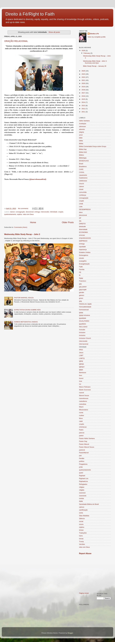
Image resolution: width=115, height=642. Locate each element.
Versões (82, 544)
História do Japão (85, 304)
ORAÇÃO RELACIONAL (16, 41)
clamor (12, 212)
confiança (82, 195)
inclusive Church (85, 338)
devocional (30, 212)
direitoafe (82, 226)
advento (82, 129)
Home (33, 222)
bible (81, 138)
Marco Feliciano (84, 387)
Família (81, 269)
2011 (84, 112)
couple (81, 201)
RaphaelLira (83, 481)
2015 (84, 99)
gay (80, 284)
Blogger (70, 633)
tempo (81, 530)
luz (80, 384)
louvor (81, 378)
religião (81, 490)
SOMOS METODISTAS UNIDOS (26, 322)
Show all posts (54, 32)
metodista (82, 404)
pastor (81, 435)
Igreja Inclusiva (84, 315)
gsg (80, 301)
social (81, 521)
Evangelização (84, 264)
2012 (84, 109)
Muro (81, 418)
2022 (84, 77)
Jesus (81, 352)
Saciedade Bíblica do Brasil (89, 504)
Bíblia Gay (82, 149)
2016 (84, 96)
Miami (81, 407)
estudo (81, 258)
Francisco (82, 281)
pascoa (81, 433)
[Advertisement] (95, 573)
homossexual (84, 310)
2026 (84, 50)
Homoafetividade (85, 307)
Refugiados (83, 484)
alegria (81, 132)
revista (81, 498)
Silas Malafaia (84, 516)
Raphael (82, 476)
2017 (84, 93)
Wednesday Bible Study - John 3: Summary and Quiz (95, 62)
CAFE (81, 169)
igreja (81, 312)
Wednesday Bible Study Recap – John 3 (22, 234)
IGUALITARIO (84, 321)
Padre (81, 430)
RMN (81, 501)
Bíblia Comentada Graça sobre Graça (92, 146)
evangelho (82, 261)
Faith (81, 267)
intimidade (53, 212)
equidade (82, 247)
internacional (83, 344)
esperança (83, 249)
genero (81, 295)
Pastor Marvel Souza (86, 447)
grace (81, 298)
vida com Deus (28, 214)
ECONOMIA (83, 232)
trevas (81, 539)
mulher (81, 415)
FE (80, 272)
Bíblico (81, 155)
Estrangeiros (83, 255)
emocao (82, 235)
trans (81, 536)
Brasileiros (83, 166)
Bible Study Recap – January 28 (94, 66)
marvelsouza (83, 398)
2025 (84, 71)
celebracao (83, 181)
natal (81, 421)
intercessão (45, 212)
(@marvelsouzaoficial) (37, 179)
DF (80, 218)
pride (81, 467)
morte (81, 412)
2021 (84, 80)
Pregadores (83, 464)
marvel (81, 393)
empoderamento (85, 238)
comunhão (83, 192)
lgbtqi (81, 361)
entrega (37, 212)
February (86, 53)
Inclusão (82, 330)
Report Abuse (85, 553)
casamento (83, 175)
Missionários (83, 410)
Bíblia (81, 143)
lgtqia (81, 370)
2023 (84, 74)
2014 (84, 102)
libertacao (82, 372)
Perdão (81, 458)
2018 (84, 90)
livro (80, 375)
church (81, 184)
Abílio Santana (84, 121)
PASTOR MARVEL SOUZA (24, 298)
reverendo (82, 496)
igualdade (82, 318)
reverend (82, 493)
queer (81, 473)
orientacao (83, 427)
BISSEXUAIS (84, 161)
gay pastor (83, 287)
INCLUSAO (83, 327)
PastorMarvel (84, 453)
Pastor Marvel (84, 444)
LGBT (81, 355)
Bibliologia (82, 158)
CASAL (81, 172)
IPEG (81, 350)
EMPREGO (83, 241)
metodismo (83, 401)
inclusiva (82, 335)
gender (81, 292)
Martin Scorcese (85, 390)
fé (79, 275)
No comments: (23, 208)
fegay (81, 278)
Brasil (81, 164)
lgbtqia (81, 364)
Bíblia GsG (83, 152)
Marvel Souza (84, 395)
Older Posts (68, 222)
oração (60, 212)
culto (81, 206)
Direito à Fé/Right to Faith (30, 14)
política (81, 461)
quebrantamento (10, 214)
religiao (81, 487)
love (80, 381)
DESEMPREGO (85, 209)
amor (81, 135)
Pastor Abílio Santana (87, 438)
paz (80, 455)
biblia (81, 141)
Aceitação (82, 123)
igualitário (82, 324)
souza (81, 524)
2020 (84, 83)
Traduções (83, 533)
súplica (19, 214)
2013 (84, 105)
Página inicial (84, 593)
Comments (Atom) (20, 227)
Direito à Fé (94, 34)
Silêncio (82, 518)
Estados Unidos (84, 252)
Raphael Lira (83, 478)
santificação (83, 510)
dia (80, 221)
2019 (84, 87)
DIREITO (82, 224)
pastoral (82, 450)
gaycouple (82, 289)
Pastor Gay (83, 441)
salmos (81, 507)
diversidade (83, 229)
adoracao (82, 126)
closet (81, 189)
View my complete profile (97, 37)
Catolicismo (83, 178)
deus (81, 212)
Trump (81, 541)
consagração (20, 212)
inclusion (82, 332)
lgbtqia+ (82, 367)
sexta (81, 513)
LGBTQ (82, 358)
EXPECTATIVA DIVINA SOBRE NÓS (27, 310)
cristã (81, 204)
